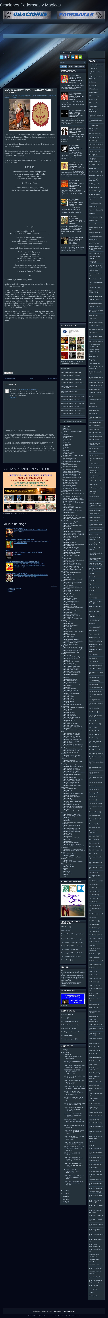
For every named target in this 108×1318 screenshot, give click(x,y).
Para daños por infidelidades (71, 831)
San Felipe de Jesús (95, 753)
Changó (91, 262)
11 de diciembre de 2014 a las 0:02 (27, 389)
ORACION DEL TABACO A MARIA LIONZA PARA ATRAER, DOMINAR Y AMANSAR (76, 79)
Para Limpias (67, 655)
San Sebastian (93, 921)
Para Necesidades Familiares (72, 673)
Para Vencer (66, 817)
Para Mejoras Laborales (70, 665)
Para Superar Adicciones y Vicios (73, 806)
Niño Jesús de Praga (95, 524)
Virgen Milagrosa (94, 1164)
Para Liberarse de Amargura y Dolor (74, 649)
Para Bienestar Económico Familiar (73, 544)
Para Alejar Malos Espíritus (71, 522)
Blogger (79, 421)
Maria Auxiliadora (94, 481)
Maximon (91, 500)
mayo (66, 1054)
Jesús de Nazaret (94, 436)
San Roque (92, 917)
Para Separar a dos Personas (72, 801)
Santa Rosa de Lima (95, 1057)
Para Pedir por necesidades (71, 717)
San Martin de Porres (95, 867)
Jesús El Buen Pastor (95, 417)
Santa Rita (92, 1054)
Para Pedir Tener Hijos (69, 715)
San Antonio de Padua (96, 672)
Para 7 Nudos (67, 504)
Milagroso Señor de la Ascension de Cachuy (95, 504)
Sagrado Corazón (94, 641)
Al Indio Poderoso (94, 187)
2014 (64, 1199)
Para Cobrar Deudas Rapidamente (73, 560)
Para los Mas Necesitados (71, 842)
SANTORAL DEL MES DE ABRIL (71, 410)
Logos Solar (92, 464)
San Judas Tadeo (94, 836)
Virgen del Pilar (93, 1277)
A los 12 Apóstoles (94, 165)
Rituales (65, 868)
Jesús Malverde (94, 422)
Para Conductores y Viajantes (72, 565)
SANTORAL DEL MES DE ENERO (71, 400)
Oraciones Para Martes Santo (70, 949)
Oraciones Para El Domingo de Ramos (72, 934)
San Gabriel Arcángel (95, 767)
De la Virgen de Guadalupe (69, 1032)
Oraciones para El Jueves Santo (70, 953)
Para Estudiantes (68, 623)
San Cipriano (93, 712)
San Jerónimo (93, 789)
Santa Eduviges (94, 964)
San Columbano (94, 724)
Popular (63, 66)
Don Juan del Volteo (95, 341)
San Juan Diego (94, 812)
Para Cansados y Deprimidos (71, 550)
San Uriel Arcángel (94, 928)
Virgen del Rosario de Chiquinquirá (95, 1281)
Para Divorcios (67, 592)
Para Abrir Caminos (69, 506)
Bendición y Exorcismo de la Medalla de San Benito (96, 248)
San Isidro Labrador (95, 782)
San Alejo (92, 658)
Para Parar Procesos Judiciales (72, 692)
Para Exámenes (67, 627)
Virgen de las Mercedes (96, 1234)
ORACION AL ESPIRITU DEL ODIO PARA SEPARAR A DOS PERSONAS (77, 130)
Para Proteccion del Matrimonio (72, 739)
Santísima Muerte (94, 1112)
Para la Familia (67, 836)
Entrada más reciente (9, 378)
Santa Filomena (94, 978)
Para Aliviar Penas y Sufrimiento (72, 525)
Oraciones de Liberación (70, 482)
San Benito (92, 684)
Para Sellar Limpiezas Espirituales (73, 793)
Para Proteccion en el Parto (71, 741)
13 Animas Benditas (95, 65)
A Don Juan (92, 125)
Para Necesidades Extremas (71, 671)
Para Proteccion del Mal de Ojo (72, 738)
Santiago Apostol (94, 1081)
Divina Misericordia (95, 322)
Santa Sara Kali (93, 1061)
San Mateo (92, 872)
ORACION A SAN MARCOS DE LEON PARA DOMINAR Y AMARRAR (74, 1109)
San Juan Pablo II (94, 815)
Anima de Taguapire (95, 224)
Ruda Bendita (93, 634)
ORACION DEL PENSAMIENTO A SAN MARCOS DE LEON (74, 1143)
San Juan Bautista (94, 803)
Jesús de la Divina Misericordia (94, 444)
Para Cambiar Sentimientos (41, 95)
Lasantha (51, 1315)
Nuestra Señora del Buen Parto (95, 558)
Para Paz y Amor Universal (71, 693)
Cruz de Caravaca (94, 303)
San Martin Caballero (95, 862)
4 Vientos (92, 99)
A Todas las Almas (94, 134)
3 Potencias (92, 89)
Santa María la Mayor (95, 1038)
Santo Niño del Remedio (93, 1099)
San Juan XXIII (93, 824)
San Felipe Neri (93, 750)
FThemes (35, 1315)
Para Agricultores (68, 514)
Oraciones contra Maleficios (71, 476)
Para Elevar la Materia (69, 600)
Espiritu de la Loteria (95, 372)
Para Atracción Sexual (69, 538)
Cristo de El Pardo (94, 296)
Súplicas (65, 874)
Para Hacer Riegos (68, 636)
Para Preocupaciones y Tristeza (72, 727)
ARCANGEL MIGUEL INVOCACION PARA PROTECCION (71, 1171)
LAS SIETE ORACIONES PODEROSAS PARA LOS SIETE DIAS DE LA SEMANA (77, 220)
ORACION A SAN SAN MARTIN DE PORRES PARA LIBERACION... (74, 1082)
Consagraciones (68, 436)
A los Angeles (93, 168)
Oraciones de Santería (69, 485)
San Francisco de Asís (96, 757)
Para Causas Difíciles (69, 553)
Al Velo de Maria (94, 194)
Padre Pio (92, 598)
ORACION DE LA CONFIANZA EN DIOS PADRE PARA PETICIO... (73, 1183)
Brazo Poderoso (94, 253)
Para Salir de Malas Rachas (71, 781)
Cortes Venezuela (94, 287)
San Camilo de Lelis (95, 691)
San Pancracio (93, 891)
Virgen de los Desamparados (93, 1245)
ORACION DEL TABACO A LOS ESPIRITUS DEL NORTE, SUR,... (74, 1177)
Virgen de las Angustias (96, 1224)
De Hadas (64, 1018)
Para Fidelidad (67, 628)
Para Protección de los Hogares (72, 749)
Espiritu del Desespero (96, 377)
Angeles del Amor (94, 217)
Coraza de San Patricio (96, 274)
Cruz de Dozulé (93, 306)
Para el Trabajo (67, 833)
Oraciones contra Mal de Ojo (71, 474)
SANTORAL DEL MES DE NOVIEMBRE (69, 392)
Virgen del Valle (93, 1285)
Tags (70, 66)
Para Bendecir (67, 541)
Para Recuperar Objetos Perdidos (73, 766)
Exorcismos (66, 442)
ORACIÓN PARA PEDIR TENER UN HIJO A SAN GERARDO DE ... (74, 1098)
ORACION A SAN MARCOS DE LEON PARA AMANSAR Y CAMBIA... (74, 1148)
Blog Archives (79, 66)
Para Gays (66, 633)
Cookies (10, 591)
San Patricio (92, 898)
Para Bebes (66, 539)
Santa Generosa (94, 985)
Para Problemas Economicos (71, 733)
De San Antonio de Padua (69, 1025)
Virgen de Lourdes (94, 1188)
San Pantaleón (93, 895)
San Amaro (92, 661)
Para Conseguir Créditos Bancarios (73, 568)
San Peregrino (93, 905)
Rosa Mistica (93, 630)
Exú (90, 396)
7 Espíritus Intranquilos (96, 115)
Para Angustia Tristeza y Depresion (73, 533)
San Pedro (92, 902)
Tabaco (91, 1141)
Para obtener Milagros (69, 854)
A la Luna (92, 141)
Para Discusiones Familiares (71, 590)
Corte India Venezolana (96, 282)
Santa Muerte (93, 1043)
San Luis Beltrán (94, 846)
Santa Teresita (93, 1073)
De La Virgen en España (68, 1021)
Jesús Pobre (93, 429)
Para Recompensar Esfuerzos (72, 765)
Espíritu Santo (93, 389)
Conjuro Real (93, 270)
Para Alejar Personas (69, 523)
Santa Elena (92, 968)
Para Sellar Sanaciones (70, 795)
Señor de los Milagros (95, 1131)
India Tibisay (93, 410)
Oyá (90, 594)
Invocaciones (67, 444)
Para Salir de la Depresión (71, 782)
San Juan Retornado (95, 819)
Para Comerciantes (68, 561)
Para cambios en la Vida (70, 830)
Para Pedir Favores (68, 700)
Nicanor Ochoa (93, 517)
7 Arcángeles (93, 106)
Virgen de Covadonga (95, 1174)
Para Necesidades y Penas (71, 674)
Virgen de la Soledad (95, 1219)
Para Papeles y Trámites (70, 690)
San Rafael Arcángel (95, 909)
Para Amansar (22, 95)
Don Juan (92, 332)
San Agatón (92, 654)
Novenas (65, 449)
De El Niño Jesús (66, 1014)
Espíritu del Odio (94, 392)
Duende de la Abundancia (93, 355)
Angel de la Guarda (95, 210)
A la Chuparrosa (94, 137)
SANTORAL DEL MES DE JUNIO (71, 375)
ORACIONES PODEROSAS (53, 1311)
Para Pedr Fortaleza (69, 719)
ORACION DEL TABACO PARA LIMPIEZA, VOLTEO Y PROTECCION (76, 148)
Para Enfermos (67, 612)
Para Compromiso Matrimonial (72, 563)
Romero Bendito (94, 627)
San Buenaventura (94, 687)
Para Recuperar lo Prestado (71, 769)
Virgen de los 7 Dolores (96, 1239)
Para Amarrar (67, 528)
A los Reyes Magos (95, 175)
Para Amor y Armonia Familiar (72, 531)
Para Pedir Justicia (68, 703)
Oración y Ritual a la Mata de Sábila (73, 503)
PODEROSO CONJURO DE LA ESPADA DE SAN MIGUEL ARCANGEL (73, 1115)
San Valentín (93, 931)
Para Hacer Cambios (69, 634)
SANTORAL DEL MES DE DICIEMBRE (73, 396)
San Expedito (93, 746)
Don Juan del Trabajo (95, 336)
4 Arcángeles (93, 92)
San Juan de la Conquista (93, 831)
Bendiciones (66, 426)
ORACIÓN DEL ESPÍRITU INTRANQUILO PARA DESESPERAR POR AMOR (76, 203)
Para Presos (66, 728)
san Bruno (92, 1296)
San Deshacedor (94, 734)
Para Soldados (67, 803)
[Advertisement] (54, 34)
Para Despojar (67, 577)
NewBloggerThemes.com (73, 1315)
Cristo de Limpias (94, 299)
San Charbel (93, 708)
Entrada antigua (52, 378)
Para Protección (67, 742)
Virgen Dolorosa (94, 1157)
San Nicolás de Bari (95, 881)
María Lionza (93, 484)
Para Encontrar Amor (69, 603)
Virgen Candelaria (94, 1148)
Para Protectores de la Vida (71, 750)
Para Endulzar (67, 609)
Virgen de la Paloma (95, 1215)
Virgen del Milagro (94, 1268)
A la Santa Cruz (93, 148)
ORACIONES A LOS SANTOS (15, 528)
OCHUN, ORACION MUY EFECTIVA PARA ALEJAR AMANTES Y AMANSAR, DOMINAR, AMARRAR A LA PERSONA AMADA (29, 565)
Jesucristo (92, 413)
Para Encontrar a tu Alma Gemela (73, 607)
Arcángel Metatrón (94, 232)
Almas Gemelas (94, 203)
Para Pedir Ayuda (68, 695)
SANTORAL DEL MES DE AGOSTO (72, 382)
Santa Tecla (92, 1064)
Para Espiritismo (68, 617)
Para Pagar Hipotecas (69, 688)
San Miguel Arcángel (95, 876)
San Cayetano (93, 700)
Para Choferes (67, 558)
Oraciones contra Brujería (70, 465)
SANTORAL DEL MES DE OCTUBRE (72, 413)
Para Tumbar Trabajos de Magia (72, 815)
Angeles (91, 213)
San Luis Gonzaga (94, 850)
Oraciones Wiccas (68, 460)
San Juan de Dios (94, 827)
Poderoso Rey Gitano (95, 606)
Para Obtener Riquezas (70, 679)
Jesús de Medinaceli (95, 432)
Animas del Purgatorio (95, 227)
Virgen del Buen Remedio (94, 1260)
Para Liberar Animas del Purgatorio (73, 647)
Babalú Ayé (92, 239)
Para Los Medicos (68, 663)
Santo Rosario (93, 1104)
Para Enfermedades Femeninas (72, 611)
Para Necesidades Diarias (70, 669)
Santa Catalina (93, 957)
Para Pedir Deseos (68, 696)
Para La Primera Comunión (71, 642)
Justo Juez (92, 451)
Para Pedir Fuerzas (68, 701)
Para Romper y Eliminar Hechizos (73, 779)
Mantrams (66, 447)
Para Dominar (67, 593)
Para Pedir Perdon (68, 711)
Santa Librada (93, 1004)
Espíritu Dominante (95, 382)
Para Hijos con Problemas (70, 638)
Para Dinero (66, 588)
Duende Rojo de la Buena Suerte (94, 350)
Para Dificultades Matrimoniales (72, 587)
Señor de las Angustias (96, 1126)
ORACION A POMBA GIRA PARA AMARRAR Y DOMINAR (74, 1104)
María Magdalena (94, 488)
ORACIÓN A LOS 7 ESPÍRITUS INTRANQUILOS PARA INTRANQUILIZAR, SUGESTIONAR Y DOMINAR (76, 184)
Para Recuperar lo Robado (71, 771)
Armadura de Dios (94, 236)
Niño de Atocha (93, 534)
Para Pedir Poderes (69, 712)
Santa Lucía (92, 1007)
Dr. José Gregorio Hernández (94, 345)
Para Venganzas (68, 819)
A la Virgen (92, 155)
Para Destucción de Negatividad (72, 582)
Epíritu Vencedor (94, 363)
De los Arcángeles (66, 1035)
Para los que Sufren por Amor (72, 844)
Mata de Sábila (93, 496)
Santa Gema (93, 982)
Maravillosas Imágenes (68, 1039)
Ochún (91, 580)
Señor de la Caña (94, 1123)
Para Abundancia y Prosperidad (72, 507)
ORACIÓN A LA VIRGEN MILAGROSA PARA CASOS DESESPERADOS (73, 1092)
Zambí (91, 1292)
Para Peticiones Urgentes (70, 723)
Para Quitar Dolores (69, 760)
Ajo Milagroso (93, 184)
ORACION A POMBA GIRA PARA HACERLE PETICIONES (74, 1066)
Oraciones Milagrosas (69, 458)
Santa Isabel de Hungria (93, 994)
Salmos (65, 869)
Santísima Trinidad (94, 1116)
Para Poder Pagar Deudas (71, 725)
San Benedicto (93, 680)
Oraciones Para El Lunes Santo (70, 939)
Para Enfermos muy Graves (71, 615)
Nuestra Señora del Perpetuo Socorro (95, 564)
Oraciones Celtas (68, 453)
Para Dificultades (68, 585)
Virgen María (93, 1160)
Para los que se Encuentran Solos (73, 849)
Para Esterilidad (67, 622)
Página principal (66, 368)
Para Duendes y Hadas (70, 598)
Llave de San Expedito (96, 458)
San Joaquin (93, 793)
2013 (64, 1202)
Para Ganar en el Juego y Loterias (73, 631)
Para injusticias (67, 835)
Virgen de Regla (94, 1192)
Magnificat (66, 445)
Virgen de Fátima (94, 1179)
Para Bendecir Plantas (69, 542)
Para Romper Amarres (69, 777)
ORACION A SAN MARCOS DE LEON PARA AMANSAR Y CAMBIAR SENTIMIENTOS (29, 91)
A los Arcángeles (94, 172)
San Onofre (92, 884)
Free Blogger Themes (60, 1315)
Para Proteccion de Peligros (71, 736)
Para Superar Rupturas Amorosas (73, 808)
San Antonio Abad (94, 668)
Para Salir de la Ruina (69, 784)
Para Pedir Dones (68, 698)
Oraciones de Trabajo (69, 487)
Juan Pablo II (93, 448)
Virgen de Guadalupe (95, 1183)
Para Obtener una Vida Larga (72, 684)
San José (92, 800)
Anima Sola (92, 220)
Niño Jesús (92, 520)
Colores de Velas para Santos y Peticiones (95, 266)
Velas (64, 876)
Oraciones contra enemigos (71, 480)
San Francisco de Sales (96, 762)
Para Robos (66, 776)
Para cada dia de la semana (71, 828)
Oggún (91, 584)
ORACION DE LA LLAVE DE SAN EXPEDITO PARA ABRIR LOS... (74, 1121)
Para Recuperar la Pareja (70, 768)
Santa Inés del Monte (95, 989)
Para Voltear (66, 827)
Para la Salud (67, 839)
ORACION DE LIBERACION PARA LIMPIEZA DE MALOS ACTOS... (73, 1165)
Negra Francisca (94, 510)
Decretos (65, 438)
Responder (13, 397)
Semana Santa (67, 873)
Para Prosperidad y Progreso (71, 734)
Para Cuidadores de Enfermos (72, 573)
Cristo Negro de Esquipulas (94, 291)
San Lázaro (92, 853)
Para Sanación (67, 790)
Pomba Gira (92, 611)
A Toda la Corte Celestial (93, 129)
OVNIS (8, 550)
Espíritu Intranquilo (94, 385)
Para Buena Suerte (68, 546)
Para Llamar (66, 660)
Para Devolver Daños (69, 584)
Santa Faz (92, 975)
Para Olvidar (66, 687)
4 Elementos (93, 96)
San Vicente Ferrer (94, 935)
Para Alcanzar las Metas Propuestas (74, 517)
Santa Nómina (93, 1050)
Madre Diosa (93, 467)
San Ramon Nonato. (95, 914)
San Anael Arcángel (95, 665)
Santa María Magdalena (92, 1020)
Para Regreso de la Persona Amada (74, 773)
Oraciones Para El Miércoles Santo (71, 942)
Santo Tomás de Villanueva (94, 1108)
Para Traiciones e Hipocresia (71, 814)
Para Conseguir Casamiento (71, 566)
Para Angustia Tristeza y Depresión (73, 534)
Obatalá (91, 573)
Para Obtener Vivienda (69, 682)
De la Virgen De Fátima (68, 1028)
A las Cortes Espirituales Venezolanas (93, 159)
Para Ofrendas (67, 685)
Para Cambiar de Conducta (71, 549)
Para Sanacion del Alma (70, 788)
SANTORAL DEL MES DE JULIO (71, 379)
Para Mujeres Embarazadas (71, 666)
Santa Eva (92, 971)
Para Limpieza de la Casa (70, 658)
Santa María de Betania (96, 1028)
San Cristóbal (93, 731)
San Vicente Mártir (94, 938)
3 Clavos (91, 85)
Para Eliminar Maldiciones (70, 601)
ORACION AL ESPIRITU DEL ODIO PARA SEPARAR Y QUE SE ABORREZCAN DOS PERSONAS (77, 114)
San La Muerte (93, 839)
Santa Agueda (93, 942)
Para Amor (29, 95)
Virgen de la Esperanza (96, 1205)
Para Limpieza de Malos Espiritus (73, 657)
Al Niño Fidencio (94, 191)
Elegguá (91, 360)
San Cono (92, 727)
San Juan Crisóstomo (95, 807)
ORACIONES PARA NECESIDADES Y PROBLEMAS (22, 562)
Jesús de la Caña (94, 439)
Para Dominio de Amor (69, 595)
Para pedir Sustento (69, 855)
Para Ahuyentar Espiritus (70, 515)
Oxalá (90, 591)
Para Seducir (67, 792)
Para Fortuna (67, 630)
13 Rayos (92, 68)
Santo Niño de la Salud (96, 1093)
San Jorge (92, 796)
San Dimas (92, 738)
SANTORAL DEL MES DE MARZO (71, 407)
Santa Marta (92, 1016)
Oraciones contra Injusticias (71, 471)
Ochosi (91, 577)
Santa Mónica (93, 1047)
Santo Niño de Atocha (95, 1088)
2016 (64, 1193)
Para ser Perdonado (69, 866)
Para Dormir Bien (68, 596)
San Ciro (91, 720)
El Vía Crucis (67, 439)
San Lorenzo (93, 843)
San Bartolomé (93, 677)
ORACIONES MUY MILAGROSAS (16, 573)
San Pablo (92, 888)
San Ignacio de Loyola (96, 777)
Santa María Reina (94, 1024)
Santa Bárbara (93, 954)
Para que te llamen (68, 865)
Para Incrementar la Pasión (71, 639)
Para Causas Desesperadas (71, 552)
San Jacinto (92, 786)
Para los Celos (67, 841)
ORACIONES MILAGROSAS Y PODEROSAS (20, 539)
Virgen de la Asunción (95, 1195)
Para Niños (66, 677)
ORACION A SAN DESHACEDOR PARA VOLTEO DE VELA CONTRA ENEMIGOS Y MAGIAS (76, 166)
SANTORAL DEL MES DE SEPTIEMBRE (69, 386)
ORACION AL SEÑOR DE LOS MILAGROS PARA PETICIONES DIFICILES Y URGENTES (76, 241)
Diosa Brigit (92, 315)
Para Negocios (67, 676)
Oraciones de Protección (70, 484)
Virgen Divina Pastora (95, 1152)
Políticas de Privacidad (15, 588)
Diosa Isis (92, 318)
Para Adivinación (68, 509)
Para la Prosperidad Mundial (71, 838)
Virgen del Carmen (94, 1265)
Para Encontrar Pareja (69, 604)
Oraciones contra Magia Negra (72, 472)
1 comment (14, 97)
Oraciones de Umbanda (70, 488)
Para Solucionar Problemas (71, 804)
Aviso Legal (11, 590)
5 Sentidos (92, 103)
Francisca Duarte (94, 399)
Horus (91, 403)
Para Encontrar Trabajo (70, 606)
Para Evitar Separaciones (70, 625)
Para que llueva (67, 860)
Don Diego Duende (95, 329)
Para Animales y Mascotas (71, 536)
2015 (64, 1196)
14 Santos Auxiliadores (96, 72)
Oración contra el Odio (69, 501)
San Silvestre (93, 924)
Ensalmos (66, 441)
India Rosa (92, 406)
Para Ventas (66, 820)
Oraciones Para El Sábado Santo (71, 946)
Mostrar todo (54, 586)
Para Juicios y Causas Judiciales (73, 641)
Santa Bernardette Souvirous (94, 949)
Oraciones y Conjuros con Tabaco (73, 498)
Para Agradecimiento (69, 512)
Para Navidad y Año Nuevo (71, 668)
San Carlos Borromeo (95, 694)
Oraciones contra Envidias (71, 469)
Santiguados (66, 871)
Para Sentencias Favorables (71, 796)
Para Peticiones (67, 722)
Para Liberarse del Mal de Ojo (72, 650)
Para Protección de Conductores (72, 744)
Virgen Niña (92, 1167)
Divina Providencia (94, 325)
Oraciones (14, 95)
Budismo (65, 428)
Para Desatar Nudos (69, 574)
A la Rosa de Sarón (95, 144)
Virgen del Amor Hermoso (94, 1255)
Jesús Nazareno (94, 425)
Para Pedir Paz (67, 709)
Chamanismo (67, 430)
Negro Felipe (93, 513)
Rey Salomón (93, 620)
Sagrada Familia (94, 637)
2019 (64, 1053)
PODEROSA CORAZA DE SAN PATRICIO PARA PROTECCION (73, 1071)
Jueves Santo (65, 930)
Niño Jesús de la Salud (96, 529)
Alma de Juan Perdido (95, 198)
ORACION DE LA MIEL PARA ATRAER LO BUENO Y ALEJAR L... (73, 1159)
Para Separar (67, 798)
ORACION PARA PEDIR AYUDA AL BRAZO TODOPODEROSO (74, 1087)
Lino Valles (92, 455)
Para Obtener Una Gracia (70, 680)
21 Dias (91, 82)
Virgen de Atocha (94, 1171)
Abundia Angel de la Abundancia (95, 179)
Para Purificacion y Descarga (71, 755)
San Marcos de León (95, 857)
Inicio (31, 378)
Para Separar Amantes (70, 800)
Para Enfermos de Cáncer (70, 614)
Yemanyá (92, 1289)
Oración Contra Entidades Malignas (73, 499)
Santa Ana (92, 945)
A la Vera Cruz (93, 151)
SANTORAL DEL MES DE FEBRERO (72, 403)
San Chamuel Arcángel (96, 703)
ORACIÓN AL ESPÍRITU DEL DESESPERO (73, 1057)
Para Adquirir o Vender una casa (72, 511)
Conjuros (65, 434)
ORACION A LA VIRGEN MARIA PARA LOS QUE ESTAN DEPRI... (74, 1132)
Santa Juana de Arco (95, 999)
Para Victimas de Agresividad (71, 825)
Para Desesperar (68, 576)
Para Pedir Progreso (69, 714)
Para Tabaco (66, 809)
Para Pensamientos (69, 720)
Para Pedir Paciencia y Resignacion (73, 707)
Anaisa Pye (92, 206)
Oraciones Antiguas (69, 452)
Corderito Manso (94, 279)
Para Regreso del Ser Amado (71, 774)
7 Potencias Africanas (95, 120)
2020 (64, 1050)
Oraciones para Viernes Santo (70, 956)
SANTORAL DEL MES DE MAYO (71, 372)
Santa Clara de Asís (95, 961)
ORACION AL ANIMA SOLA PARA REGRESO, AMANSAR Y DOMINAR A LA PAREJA (76, 96)
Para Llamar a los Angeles (71, 661)
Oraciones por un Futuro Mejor (72, 496)
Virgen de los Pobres (95, 1249)
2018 (64, 1190)
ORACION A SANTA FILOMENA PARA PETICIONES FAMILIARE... (74, 1138)
